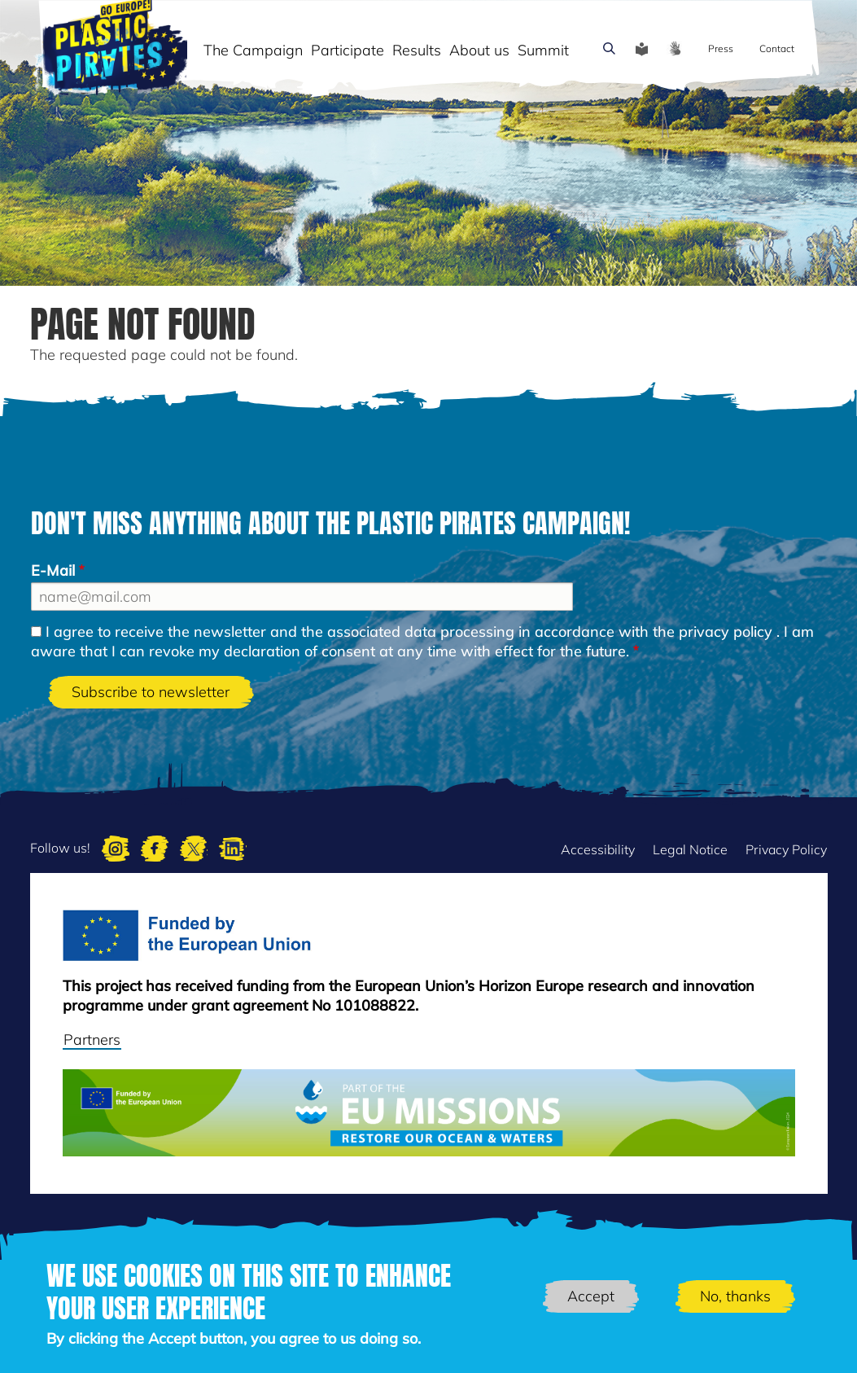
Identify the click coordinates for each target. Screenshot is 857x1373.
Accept (590, 1296)
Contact (776, 48)
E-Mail (53, 570)
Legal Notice (690, 849)
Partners (91, 1039)
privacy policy (725, 631)
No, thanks (735, 1296)
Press (720, 48)
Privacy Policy (786, 849)
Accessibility (598, 849)
